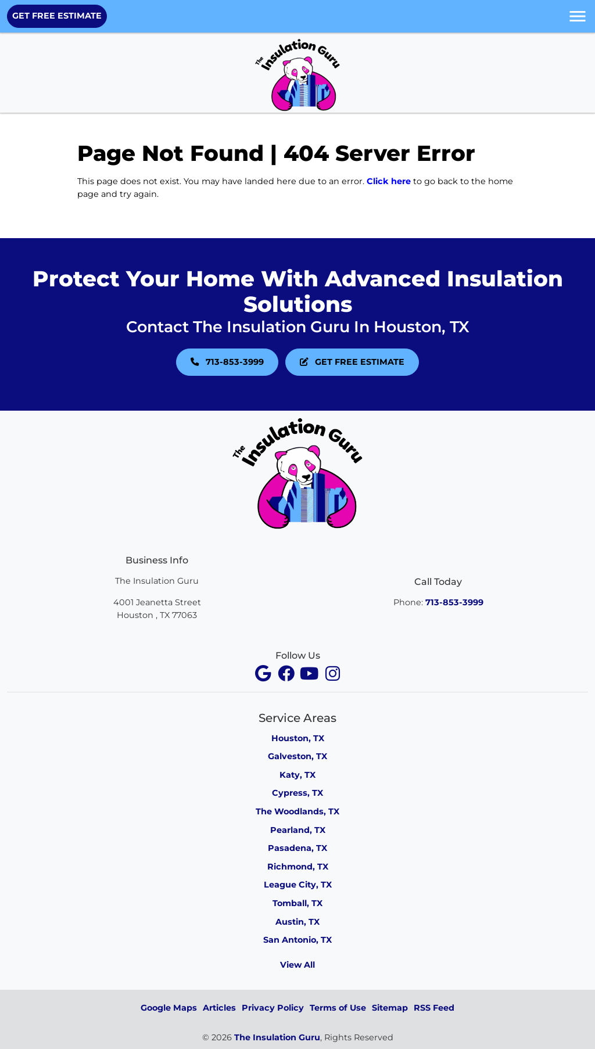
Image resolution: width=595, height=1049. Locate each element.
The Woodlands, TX (297, 811)
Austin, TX (297, 922)
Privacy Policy (273, 1008)
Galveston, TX (297, 756)
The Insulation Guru (277, 1037)
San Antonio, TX (297, 940)
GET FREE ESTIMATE (57, 15)
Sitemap (390, 1008)
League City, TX (298, 884)
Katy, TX (297, 775)
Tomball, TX (297, 903)
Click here (389, 181)
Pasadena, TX (297, 848)
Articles (219, 1008)
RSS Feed (434, 1008)
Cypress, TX (297, 793)
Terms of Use (338, 1008)
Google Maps (169, 1008)
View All (297, 965)
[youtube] (310, 673)
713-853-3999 (227, 362)
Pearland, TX (297, 830)
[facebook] (263, 673)
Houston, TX (297, 738)
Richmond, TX (297, 866)
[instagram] (332, 673)
